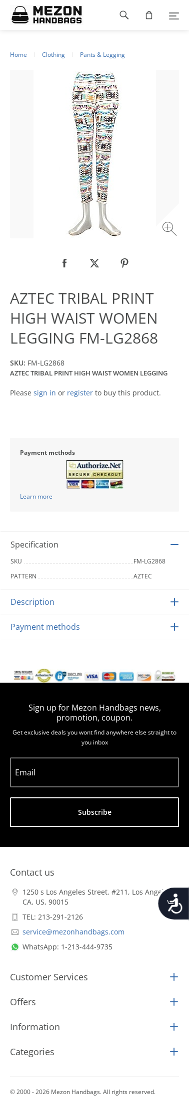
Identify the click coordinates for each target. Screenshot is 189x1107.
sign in (45, 392)
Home (18, 54)
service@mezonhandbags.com (73, 931)
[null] (65, 263)
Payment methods (45, 626)
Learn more (36, 496)
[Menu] (174, 15)
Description (32, 601)
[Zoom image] (170, 230)
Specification (34, 544)
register (80, 392)
